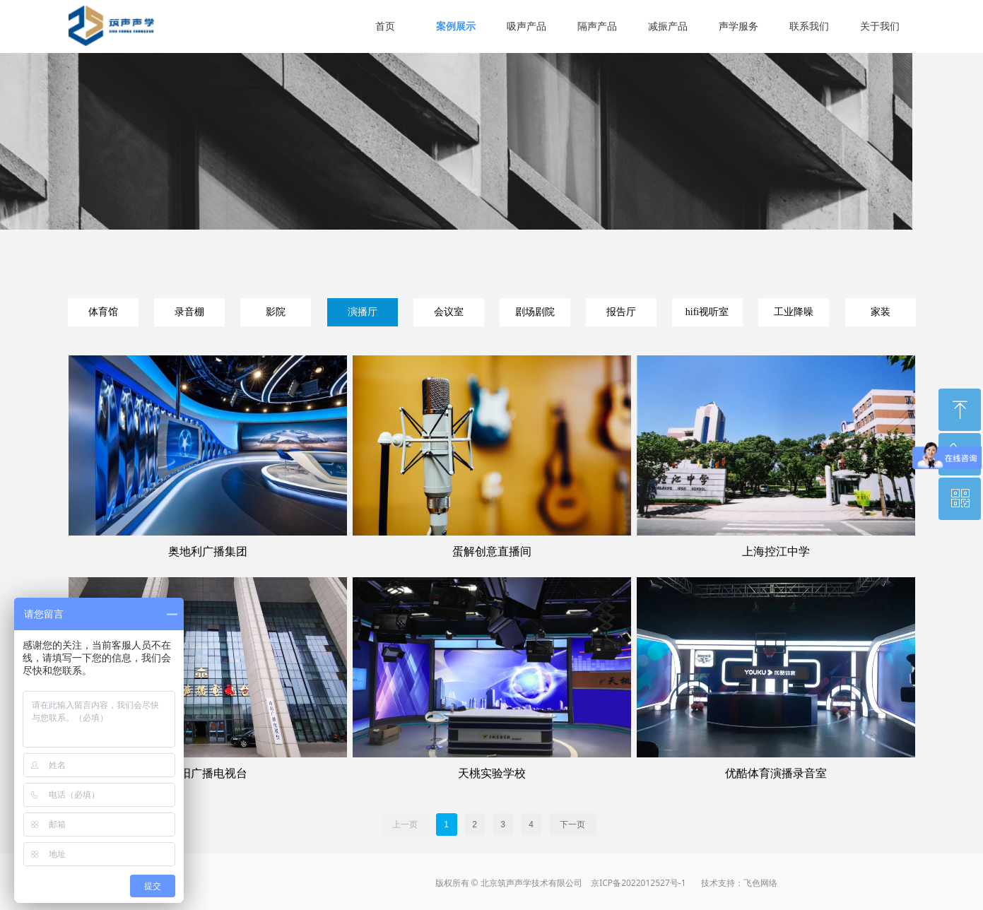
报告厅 (621, 312)
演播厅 (362, 312)
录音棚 (189, 312)
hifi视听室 (707, 312)
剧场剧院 (535, 312)
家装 (880, 312)
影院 (276, 312)
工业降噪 (793, 312)
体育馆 (103, 312)
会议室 (449, 312)
